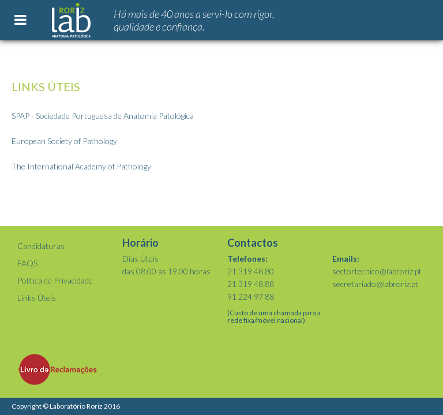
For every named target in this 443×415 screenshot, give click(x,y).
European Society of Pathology (64, 141)
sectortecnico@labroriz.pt (377, 271)
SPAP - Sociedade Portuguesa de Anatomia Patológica (103, 115)
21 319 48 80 (250, 271)
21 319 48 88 (250, 284)
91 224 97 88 (250, 296)
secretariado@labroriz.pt (375, 284)
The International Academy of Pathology (81, 166)
